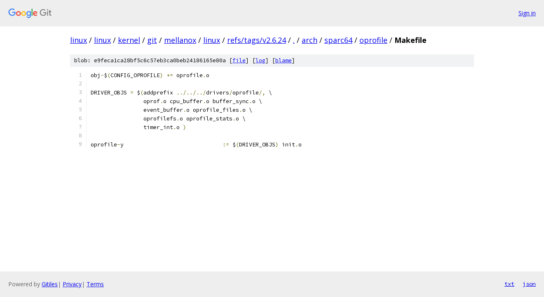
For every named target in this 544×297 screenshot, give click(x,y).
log (260, 60)
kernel (129, 40)
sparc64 (338, 40)
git (152, 40)
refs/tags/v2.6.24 (256, 40)
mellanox (180, 40)
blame (283, 60)
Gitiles (50, 284)
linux (78, 40)
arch (309, 40)
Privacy (72, 284)
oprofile (373, 40)
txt (509, 284)
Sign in (527, 13)
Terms (95, 284)
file (239, 60)
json (529, 284)
